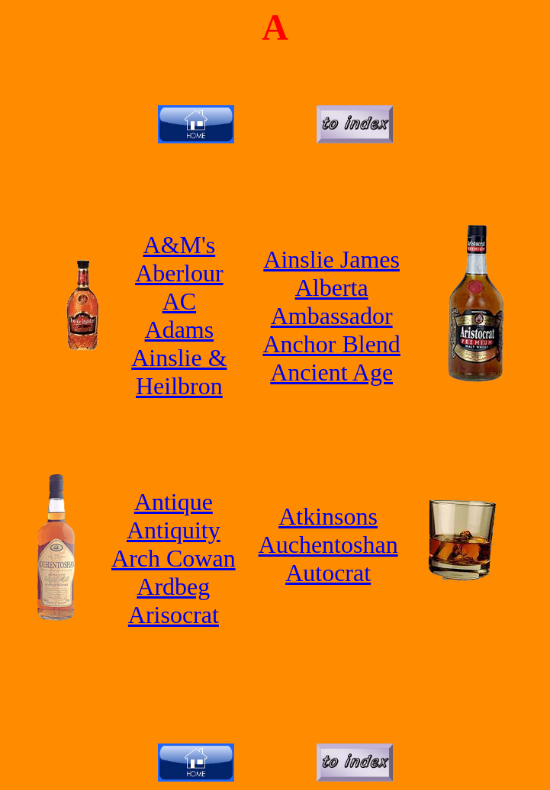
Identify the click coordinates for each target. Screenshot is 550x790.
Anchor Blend (331, 344)
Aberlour (179, 273)
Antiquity (173, 530)
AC (179, 301)
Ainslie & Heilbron (179, 372)
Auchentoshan (328, 544)
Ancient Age (331, 372)
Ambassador (332, 315)
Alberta (331, 287)
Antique (173, 501)
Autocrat (328, 572)
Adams (179, 329)
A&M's (179, 245)
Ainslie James (331, 259)
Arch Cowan (173, 558)
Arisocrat (173, 614)
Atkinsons (328, 516)
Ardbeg (173, 586)
